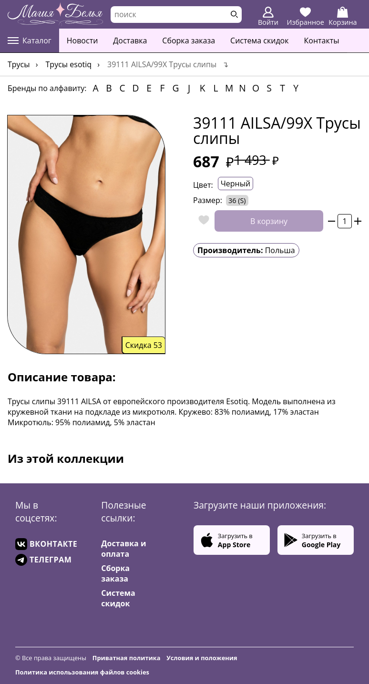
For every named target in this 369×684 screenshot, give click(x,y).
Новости (82, 40)
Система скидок (259, 40)
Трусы (19, 64)
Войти (268, 17)
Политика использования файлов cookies (82, 672)
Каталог (29, 40)
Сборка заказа (188, 40)
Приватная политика (126, 657)
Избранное (305, 17)
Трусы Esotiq (69, 64)
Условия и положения (201, 657)
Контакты (321, 40)
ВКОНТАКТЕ (46, 544)
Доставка (130, 40)
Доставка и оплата (123, 548)
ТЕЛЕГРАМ (43, 560)
